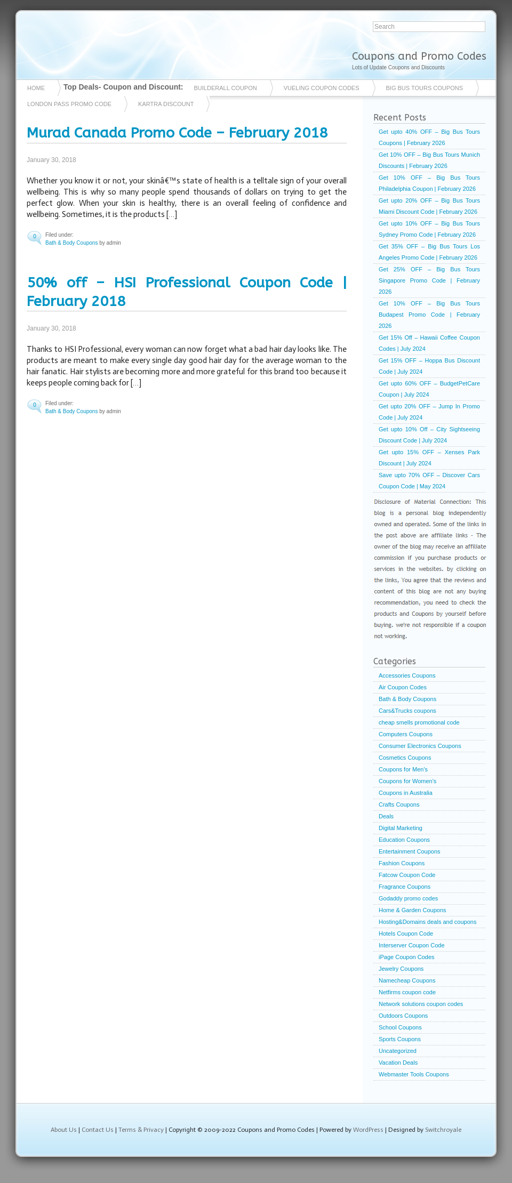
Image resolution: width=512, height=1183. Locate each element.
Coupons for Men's (403, 769)
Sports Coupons (400, 1039)
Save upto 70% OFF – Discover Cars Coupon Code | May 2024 (429, 480)
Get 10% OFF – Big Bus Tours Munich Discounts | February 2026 (429, 160)
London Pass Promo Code (69, 104)
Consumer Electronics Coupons (420, 746)
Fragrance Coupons (404, 886)
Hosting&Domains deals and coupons (427, 922)
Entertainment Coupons (410, 851)
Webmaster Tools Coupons (414, 1074)
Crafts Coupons (399, 804)
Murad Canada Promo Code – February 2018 (177, 132)
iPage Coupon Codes (407, 957)
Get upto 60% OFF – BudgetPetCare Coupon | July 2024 (429, 389)
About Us (64, 1129)
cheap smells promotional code (419, 722)
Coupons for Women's (407, 781)
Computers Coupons (406, 734)
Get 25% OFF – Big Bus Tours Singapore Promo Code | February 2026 (429, 280)
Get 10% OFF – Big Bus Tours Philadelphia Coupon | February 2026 (429, 183)
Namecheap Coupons (407, 980)
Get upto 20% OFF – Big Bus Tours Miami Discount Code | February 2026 (429, 206)
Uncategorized (398, 1051)
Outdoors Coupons (403, 1015)
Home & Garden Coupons (412, 910)
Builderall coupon (225, 88)
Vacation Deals (398, 1062)
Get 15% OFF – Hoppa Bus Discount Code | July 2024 (429, 366)
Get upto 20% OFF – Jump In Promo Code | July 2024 (429, 412)
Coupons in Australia (406, 793)
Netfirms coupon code (407, 992)
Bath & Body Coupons (71, 243)
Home (36, 88)
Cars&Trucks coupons (407, 710)
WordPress (368, 1129)
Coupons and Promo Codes (419, 56)
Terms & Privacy (141, 1129)
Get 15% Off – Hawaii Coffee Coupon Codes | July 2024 (429, 343)
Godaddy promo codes (408, 898)
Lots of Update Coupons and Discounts (398, 67)
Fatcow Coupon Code (407, 875)
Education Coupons (404, 839)
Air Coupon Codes (403, 687)
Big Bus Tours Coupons (424, 88)
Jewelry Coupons (401, 968)
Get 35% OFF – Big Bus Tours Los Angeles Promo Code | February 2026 (429, 252)
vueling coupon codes (321, 88)
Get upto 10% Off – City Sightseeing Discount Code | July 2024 (429, 435)
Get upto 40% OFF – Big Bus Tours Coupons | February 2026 (429, 137)
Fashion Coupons (402, 863)
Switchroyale (443, 1129)
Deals (386, 816)
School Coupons (400, 1027)
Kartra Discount (166, 104)
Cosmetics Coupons (405, 757)
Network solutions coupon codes (421, 1004)
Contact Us (98, 1129)
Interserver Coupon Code (412, 945)
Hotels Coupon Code (406, 933)
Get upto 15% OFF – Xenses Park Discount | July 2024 (429, 457)
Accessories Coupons (407, 675)
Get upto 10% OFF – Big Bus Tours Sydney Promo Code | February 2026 (429, 229)
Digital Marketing (400, 828)
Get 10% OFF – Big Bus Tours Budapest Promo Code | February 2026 (429, 314)
